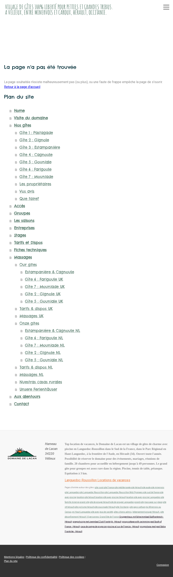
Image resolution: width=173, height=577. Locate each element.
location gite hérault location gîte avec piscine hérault (101, 497)
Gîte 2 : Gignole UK (43, 294)
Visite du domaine (31, 118)
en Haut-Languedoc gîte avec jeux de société (92, 512)
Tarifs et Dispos (28, 242)
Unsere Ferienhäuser (38, 389)
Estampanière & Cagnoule (49, 272)
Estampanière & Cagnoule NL (52, 330)
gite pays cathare (137, 507)
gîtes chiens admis (123, 512)
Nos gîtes (22, 125)
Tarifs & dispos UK (36, 308)
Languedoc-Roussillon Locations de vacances (97, 480)
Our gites (28, 264)
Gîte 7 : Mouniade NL (45, 345)
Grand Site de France (109, 517)
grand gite (139, 502)
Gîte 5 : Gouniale (35, 162)
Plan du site (11, 561)
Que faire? (29, 198)
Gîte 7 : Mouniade (36, 176)
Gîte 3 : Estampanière (40, 147)
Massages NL (32, 374)
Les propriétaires (35, 184)
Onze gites (29, 323)
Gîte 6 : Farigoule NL (44, 338)
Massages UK (32, 316)
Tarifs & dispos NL (36, 367)
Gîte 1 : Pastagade (36, 132)
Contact (21, 404)
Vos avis (27, 191)
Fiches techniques (30, 250)
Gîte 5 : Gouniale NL (44, 360)
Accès (19, 206)
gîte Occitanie (122, 507)
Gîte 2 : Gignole (34, 140)
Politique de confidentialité (41, 556)
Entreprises (24, 228)
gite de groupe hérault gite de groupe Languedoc (112, 502)
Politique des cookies (71, 556)
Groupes (22, 213)
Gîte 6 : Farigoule (35, 169)
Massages (23, 257)
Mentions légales (14, 556)
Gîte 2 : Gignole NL (43, 352)
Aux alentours (27, 396)
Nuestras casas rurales (41, 382)
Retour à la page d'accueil (22, 87)
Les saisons (24, 220)
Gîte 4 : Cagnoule (36, 154)
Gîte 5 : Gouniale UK (44, 301)
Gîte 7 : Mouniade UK (45, 286)
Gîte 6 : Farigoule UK (44, 279)
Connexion (163, 564)
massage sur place (153, 502)
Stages (20, 235)
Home (19, 110)
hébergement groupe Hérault (145, 512)
